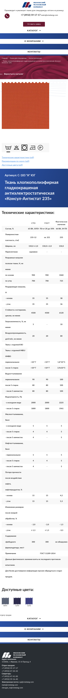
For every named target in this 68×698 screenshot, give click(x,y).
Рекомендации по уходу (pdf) (15, 161)
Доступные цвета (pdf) (12, 165)
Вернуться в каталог (11, 74)
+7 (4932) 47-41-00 (10, 676)
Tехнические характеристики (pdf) (18, 158)
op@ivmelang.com (26, 682)
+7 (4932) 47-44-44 (10, 671)
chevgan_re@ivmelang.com (12, 688)
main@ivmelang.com (49, 15)
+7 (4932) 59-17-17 (31, 15)
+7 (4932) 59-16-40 (10, 679)
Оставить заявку (34, 24)
